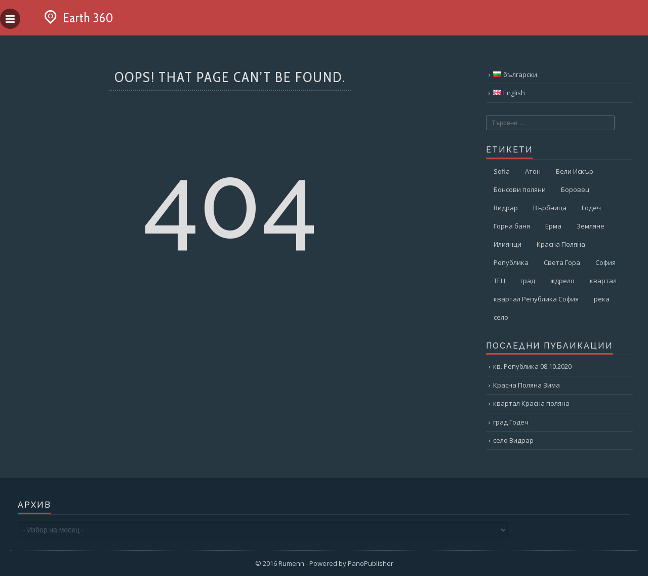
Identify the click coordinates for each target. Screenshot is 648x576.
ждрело (562, 280)
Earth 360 (76, 17)
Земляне (590, 226)
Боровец (575, 189)
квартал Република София (536, 298)
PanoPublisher (370, 563)
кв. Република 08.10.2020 (532, 366)
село (501, 317)
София (605, 262)
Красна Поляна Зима (526, 385)
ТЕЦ (499, 280)
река (602, 298)
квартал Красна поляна (531, 403)
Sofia (502, 171)
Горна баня (512, 226)
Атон (533, 171)
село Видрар (513, 440)
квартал (603, 280)
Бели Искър (574, 171)
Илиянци (507, 244)
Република (511, 262)
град (527, 280)
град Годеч (511, 422)
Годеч (591, 207)
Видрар (506, 207)
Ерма (553, 226)
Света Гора (562, 262)
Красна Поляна (561, 244)
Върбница (549, 207)
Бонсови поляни (520, 189)
